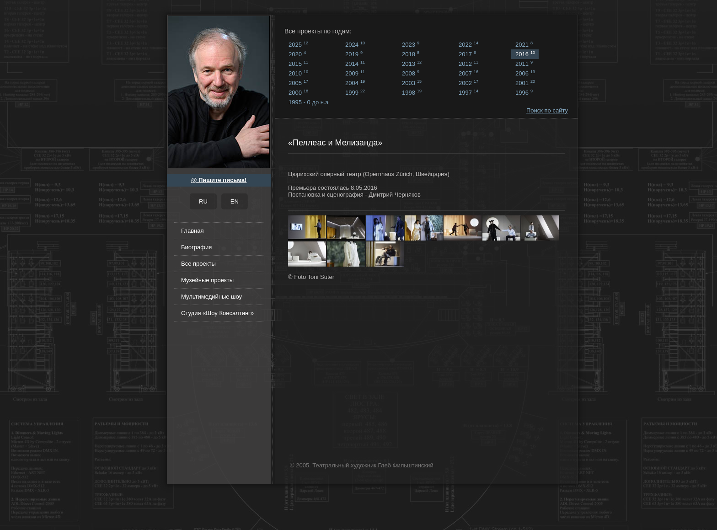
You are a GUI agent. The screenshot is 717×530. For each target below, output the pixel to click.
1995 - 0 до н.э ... (308, 103)
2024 (355, 44)
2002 (468, 82)
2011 (524, 63)
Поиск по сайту (547, 110)
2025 (298, 44)
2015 (298, 63)
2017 (467, 54)
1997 (468, 92)
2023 (410, 44)
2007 (468, 73)
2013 (412, 63)
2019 (354, 54)
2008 (410, 73)
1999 (355, 92)
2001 (525, 82)
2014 (355, 63)
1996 (524, 92)
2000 (298, 92)
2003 (412, 82)
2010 (298, 73)
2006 (525, 73)
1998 (412, 92)
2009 (355, 73)
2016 (525, 54)
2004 (355, 82)
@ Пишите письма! (219, 180)
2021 (524, 44)
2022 (468, 44)
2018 (410, 54)
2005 (298, 82)
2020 (297, 54)
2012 (468, 63)
